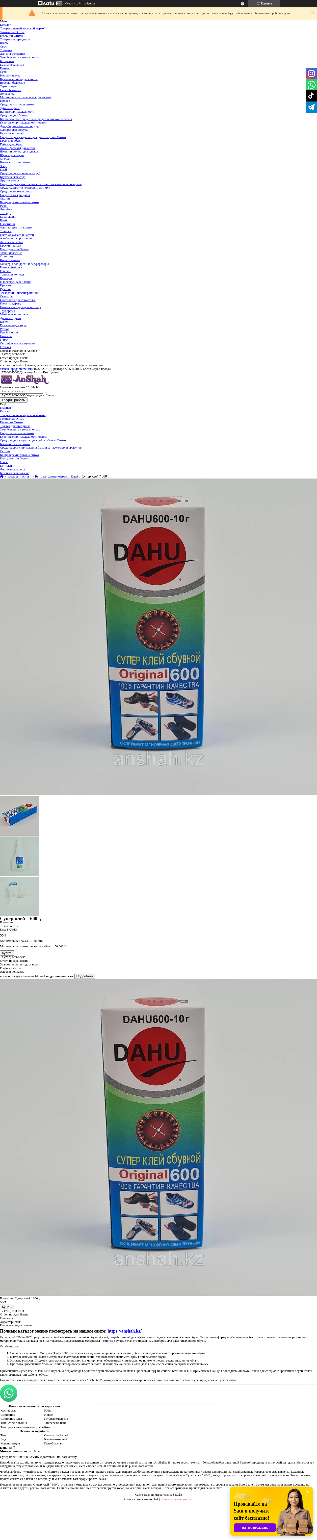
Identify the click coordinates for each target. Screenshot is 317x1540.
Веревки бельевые (12, 82)
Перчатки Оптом (11, 35)
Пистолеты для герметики (17, 300)
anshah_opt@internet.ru (15, 369)
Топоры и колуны (12, 274)
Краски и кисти (10, 245)
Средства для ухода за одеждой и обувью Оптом (33, 137)
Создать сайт (73, 3)
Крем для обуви (11, 140)
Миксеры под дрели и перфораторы (24, 264)
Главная (5, 407)
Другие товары (10, 180)
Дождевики (8, 93)
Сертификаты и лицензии (17, 343)
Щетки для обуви (12, 155)
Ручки (4, 206)
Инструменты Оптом (14, 249)
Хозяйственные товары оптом (20, 57)
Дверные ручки (10, 318)
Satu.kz (177, 1494)
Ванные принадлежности (17, 111)
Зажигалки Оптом (12, 32)
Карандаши (8, 216)
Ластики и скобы (11, 242)
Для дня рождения (12, 53)
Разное (4, 329)
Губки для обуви (11, 144)
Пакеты (5, 68)
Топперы (6, 50)
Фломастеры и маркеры (16, 227)
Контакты (6, 465)
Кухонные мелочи (12, 133)
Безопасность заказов (14, 473)
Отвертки (6, 256)
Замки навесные (11, 253)
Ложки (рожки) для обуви (17, 148)
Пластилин (7, 224)
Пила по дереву (10, 303)
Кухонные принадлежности (19, 79)
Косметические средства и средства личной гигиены (36, 119)
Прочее (5, 100)
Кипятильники (10, 260)
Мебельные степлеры (14, 314)
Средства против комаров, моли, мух (25, 187)
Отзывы (5, 347)
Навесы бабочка (11, 267)
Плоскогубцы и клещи (15, 282)
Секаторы (6, 296)
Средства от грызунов (15, 195)
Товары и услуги (19, 476)
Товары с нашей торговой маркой (23, 28)
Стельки (5, 158)
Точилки (5, 231)
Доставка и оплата (12, 469)
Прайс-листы (9, 332)
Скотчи (5, 198)
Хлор (3, 166)
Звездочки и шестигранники (19, 293)
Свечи (4, 46)
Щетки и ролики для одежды (19, 151)
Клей (3, 169)
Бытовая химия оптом (15, 162)
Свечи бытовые (10, 90)
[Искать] (45, 392)
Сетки (4, 72)
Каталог (5, 24)
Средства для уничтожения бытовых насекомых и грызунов (40, 184)
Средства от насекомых (16, 191)
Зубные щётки (10, 108)
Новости (6, 336)
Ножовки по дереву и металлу (20, 307)
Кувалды (6, 278)
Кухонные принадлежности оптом (23, 122)
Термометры (8, 86)
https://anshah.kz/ (124, 1331)
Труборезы (7, 311)
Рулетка (5, 289)
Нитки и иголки (11, 75)
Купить (7, 953)
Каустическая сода (12, 177)
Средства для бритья (14, 115)
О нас (4, 340)
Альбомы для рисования (16, 238)
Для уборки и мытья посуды (19, 126)
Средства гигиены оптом (17, 104)
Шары (4, 43)
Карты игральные (12, 64)
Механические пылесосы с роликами (25, 97)
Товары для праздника (15, 39)
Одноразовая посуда (14, 129)
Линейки (6, 209)
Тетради (5, 213)
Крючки (5, 285)
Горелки (5, 271)
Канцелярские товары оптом (19, 202)
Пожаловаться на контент (176, 1499)
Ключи (4, 322)
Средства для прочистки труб (20, 173)
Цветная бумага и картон (17, 235)
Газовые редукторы (13, 325)
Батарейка (7, 61)
